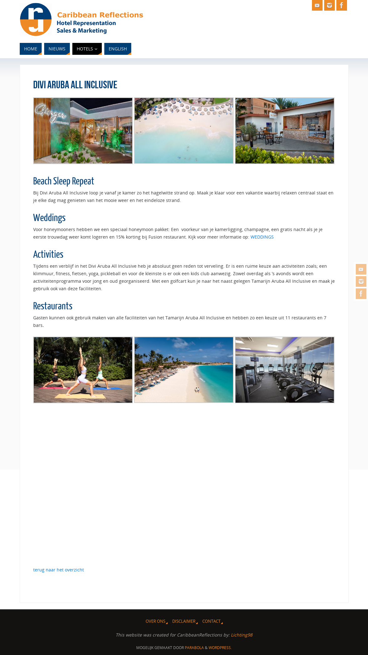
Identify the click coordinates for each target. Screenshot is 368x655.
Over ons (155, 621)
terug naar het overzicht (58, 570)
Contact (211, 621)
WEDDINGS (262, 237)
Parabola (194, 647)
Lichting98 (241, 635)
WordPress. (220, 647)
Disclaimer (183, 621)
